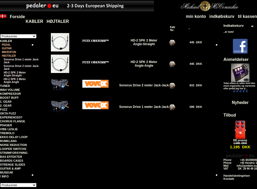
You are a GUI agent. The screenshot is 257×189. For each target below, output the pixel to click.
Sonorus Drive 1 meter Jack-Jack (21, 61)
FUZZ (3, 109)
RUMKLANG (8, 141)
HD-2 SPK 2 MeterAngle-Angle (15, 80)
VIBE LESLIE (9, 129)
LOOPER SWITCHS (13, 148)
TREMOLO (7, 133)
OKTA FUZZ (8, 113)
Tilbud (229, 115)
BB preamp (240, 140)
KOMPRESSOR (10, 93)
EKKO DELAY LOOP (14, 137)
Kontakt (228, 178)
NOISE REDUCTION (13, 144)
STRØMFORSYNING (14, 152)
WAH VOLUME (10, 89)
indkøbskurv (222, 16)
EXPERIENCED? (11, 117)
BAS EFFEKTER (11, 156)
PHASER (6, 125)
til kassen (247, 16)
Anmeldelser (236, 59)
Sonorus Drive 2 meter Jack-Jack (21, 67)
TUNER (5, 85)
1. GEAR (6, 101)
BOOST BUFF (9, 97)
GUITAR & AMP (10, 168)
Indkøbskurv (233, 26)
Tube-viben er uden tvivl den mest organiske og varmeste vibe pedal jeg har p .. (239, 86)
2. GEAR (6, 105)
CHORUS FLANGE (12, 121)
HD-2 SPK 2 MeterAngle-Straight (15, 74)
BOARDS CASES (11, 160)
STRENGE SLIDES (12, 164)
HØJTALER (58, 21)
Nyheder (240, 102)
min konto (196, 16)
